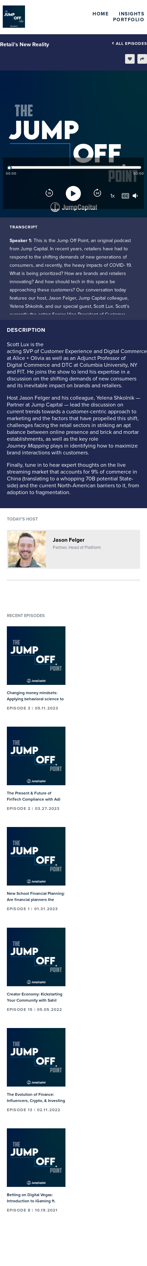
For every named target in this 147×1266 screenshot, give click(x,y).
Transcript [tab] (24, 227)
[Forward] (97, 193)
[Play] (73, 193)
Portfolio (129, 20)
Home (101, 14)
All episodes (129, 43)
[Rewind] (49, 193)
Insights (131, 14)
